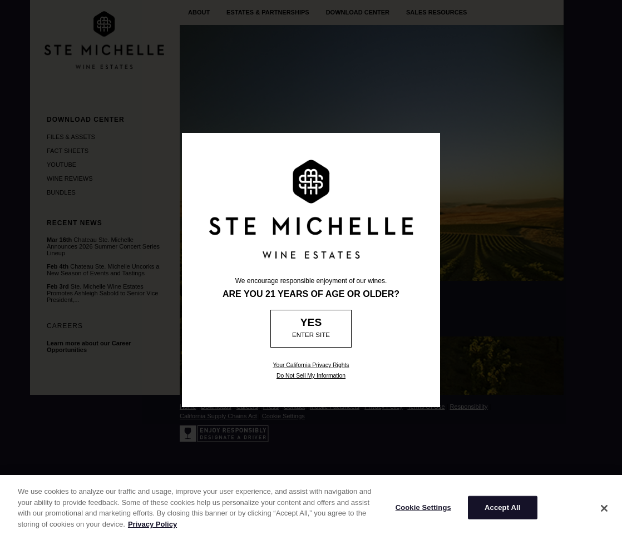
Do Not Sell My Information (311, 376)
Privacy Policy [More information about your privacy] (152, 527)
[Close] (604, 512)
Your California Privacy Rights (311, 365)
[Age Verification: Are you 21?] (311, 329)
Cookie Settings (423, 511)
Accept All (502, 511)
